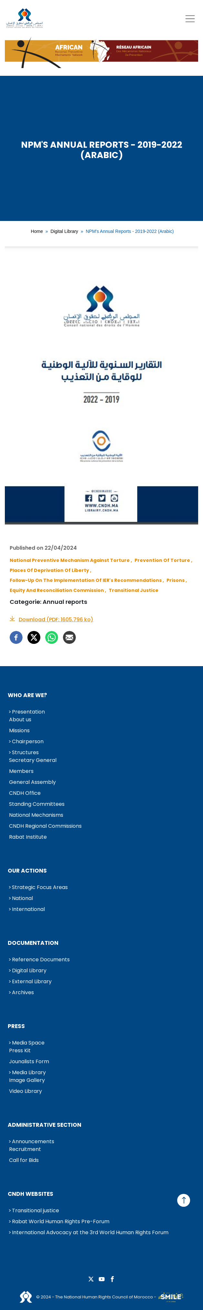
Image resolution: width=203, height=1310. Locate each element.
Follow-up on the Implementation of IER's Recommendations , (87, 580)
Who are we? (27, 695)
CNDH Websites (30, 1194)
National (22, 898)
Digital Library (64, 231)
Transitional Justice (133, 590)
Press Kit (20, 1050)
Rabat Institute (28, 837)
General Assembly (32, 782)
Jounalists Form (29, 1061)
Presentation (28, 711)
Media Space (28, 1042)
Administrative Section (44, 1125)
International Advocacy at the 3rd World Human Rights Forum (90, 1232)
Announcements (33, 1141)
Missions (19, 730)
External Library (32, 981)
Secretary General (32, 760)
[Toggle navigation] (190, 18)
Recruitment (25, 1149)
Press (16, 1026)
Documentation (33, 943)
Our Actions (27, 871)
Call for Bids (24, 1160)
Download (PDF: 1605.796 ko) (56, 619)
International (28, 909)
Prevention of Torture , (163, 560)
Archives (23, 992)
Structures (25, 752)
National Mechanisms (36, 815)
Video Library (25, 1091)
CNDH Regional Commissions (45, 826)
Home (37, 231)
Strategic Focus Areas (40, 887)
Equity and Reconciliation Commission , (58, 590)
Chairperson (28, 741)
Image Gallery (27, 1080)
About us (20, 719)
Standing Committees (37, 804)
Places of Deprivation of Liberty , (50, 570)
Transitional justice (35, 1210)
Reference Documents (41, 959)
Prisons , (177, 580)
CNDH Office (25, 793)
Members (21, 771)
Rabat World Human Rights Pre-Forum (60, 1221)
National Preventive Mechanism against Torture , (71, 560)
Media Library (29, 1072)
